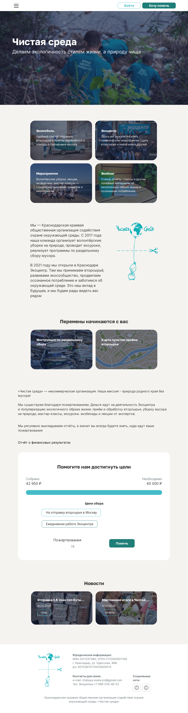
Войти (129, 6)
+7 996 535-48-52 (106, 684)
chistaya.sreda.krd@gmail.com (102, 680)
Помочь (122, 543)
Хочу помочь (159, 6)
